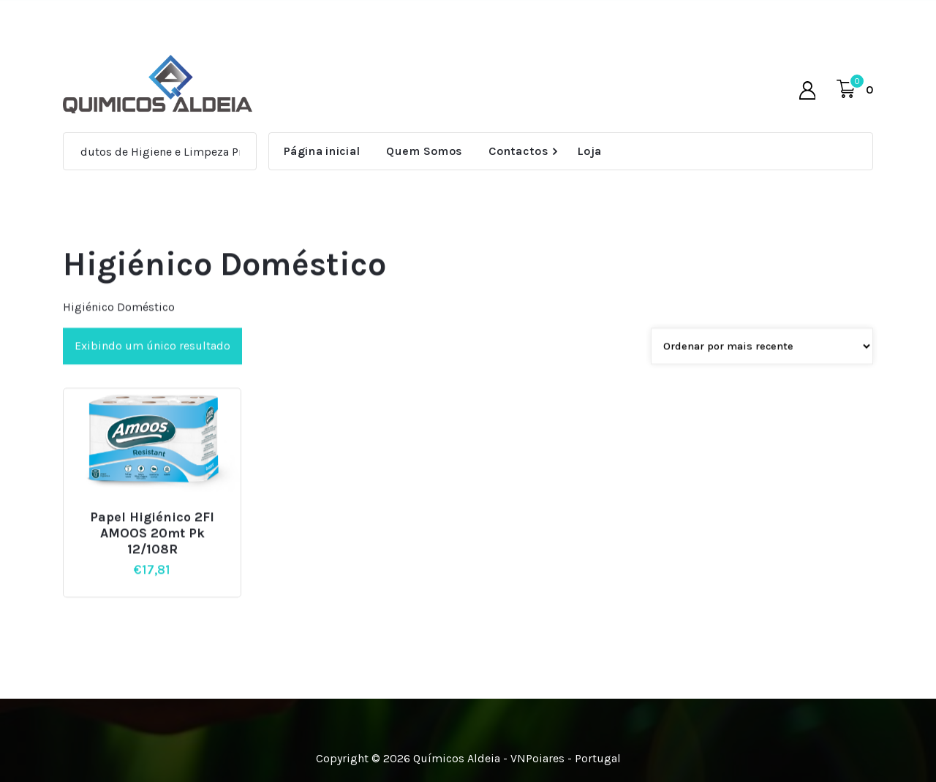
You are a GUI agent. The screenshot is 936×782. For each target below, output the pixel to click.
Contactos (518, 151)
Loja (589, 151)
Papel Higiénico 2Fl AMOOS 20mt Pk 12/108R (152, 550)
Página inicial (322, 151)
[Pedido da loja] (762, 363)
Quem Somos (424, 151)
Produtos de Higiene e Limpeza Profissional (184, 152)
